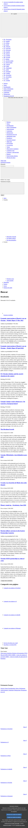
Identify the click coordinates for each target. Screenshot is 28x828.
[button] (15, 217)
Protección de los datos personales (12, 826)
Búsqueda (3, 164)
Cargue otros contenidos (6, 580)
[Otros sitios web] (15, 109)
